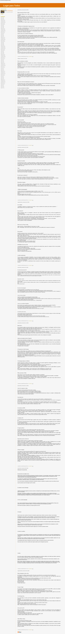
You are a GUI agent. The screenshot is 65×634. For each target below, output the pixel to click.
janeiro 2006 (2, 23)
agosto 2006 (2, 28)
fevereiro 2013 (3, 83)
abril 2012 (2, 76)
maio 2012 (2, 77)
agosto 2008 (2, 45)
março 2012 (2, 75)
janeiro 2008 (2, 40)
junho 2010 (2, 61)
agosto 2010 (2, 62)
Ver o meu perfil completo (9, 12)
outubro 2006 (3, 29)
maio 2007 (2, 34)
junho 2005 (2, 18)
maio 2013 (2, 85)
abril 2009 (2, 51)
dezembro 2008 (3, 48)
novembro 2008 (3, 47)
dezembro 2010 (3, 65)
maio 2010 (2, 60)
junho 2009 (2, 52)
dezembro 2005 (3, 22)
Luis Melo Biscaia (10, 10)
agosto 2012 (2, 79)
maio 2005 (2, 17)
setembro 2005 (3, 20)
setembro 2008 (3, 46)
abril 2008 (2, 42)
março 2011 (2, 67)
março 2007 (2, 33)
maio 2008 (2, 43)
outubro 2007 (3, 38)
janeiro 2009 (2, 49)
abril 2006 (2, 25)
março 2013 (2, 84)
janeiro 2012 (2, 74)
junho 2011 (2, 69)
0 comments (30, 56)
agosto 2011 (2, 70)
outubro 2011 (3, 72)
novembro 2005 (3, 21)
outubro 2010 (3, 64)
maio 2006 (2, 26)
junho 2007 (2, 35)
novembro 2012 (3, 81)
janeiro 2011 (2, 66)
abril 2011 (2, 68)
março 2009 (2, 50)
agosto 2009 (2, 54)
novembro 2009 (3, 56)
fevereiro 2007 (3, 32)
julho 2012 (2, 78)
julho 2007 (2, 36)
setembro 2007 (3, 37)
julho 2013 (2, 87)
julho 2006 (2, 27)
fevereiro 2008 (3, 41)
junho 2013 (2, 86)
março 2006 (2, 24)
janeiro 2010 (2, 57)
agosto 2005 (2, 19)
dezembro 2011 (3, 73)
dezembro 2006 (3, 31)
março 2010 (2, 59)
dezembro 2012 (3, 82)
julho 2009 (2, 53)
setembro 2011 (3, 71)
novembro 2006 (3, 30)
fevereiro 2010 (3, 58)
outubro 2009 (3, 55)
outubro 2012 (3, 80)
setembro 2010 (3, 63)
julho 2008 (2, 44)
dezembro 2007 (3, 39)
